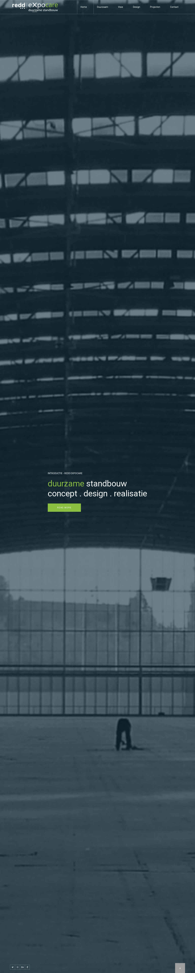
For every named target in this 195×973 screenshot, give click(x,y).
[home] (35, 7)
